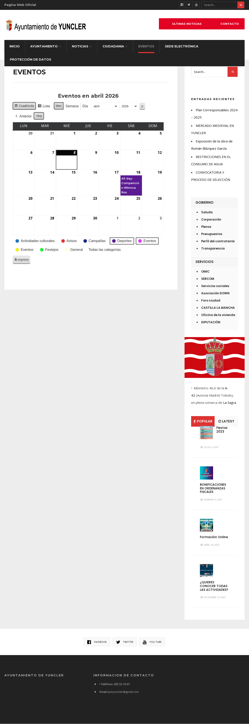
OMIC (205, 271)
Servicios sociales (215, 286)
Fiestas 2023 (222, 430)
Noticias (80, 46)
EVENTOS (146, 46)
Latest (226, 421)
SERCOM (207, 279)
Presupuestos (211, 234)
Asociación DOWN (215, 293)
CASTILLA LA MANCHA (218, 308)
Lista (26, 106)
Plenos (206, 227)
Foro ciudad (210, 300)
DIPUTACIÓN (210, 322)
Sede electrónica (181, 46)
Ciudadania (113, 46)
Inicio (14, 46)
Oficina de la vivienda (218, 315)
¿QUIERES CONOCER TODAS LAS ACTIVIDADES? (214, 586)
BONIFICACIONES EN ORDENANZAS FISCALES (213, 488)
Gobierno (204, 202)
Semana (54, 106)
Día (67, 106)
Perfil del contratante (218, 241)
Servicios (204, 261)
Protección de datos (30, 59)
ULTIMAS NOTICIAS (187, 23)
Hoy (22, 116)
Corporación (211, 219)
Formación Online (214, 537)
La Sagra (229, 402)
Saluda (207, 212)
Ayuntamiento (44, 46)
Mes (41, 106)
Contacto (230, 23)
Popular (202, 421)
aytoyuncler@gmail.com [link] (123, 692)
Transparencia (213, 248)
